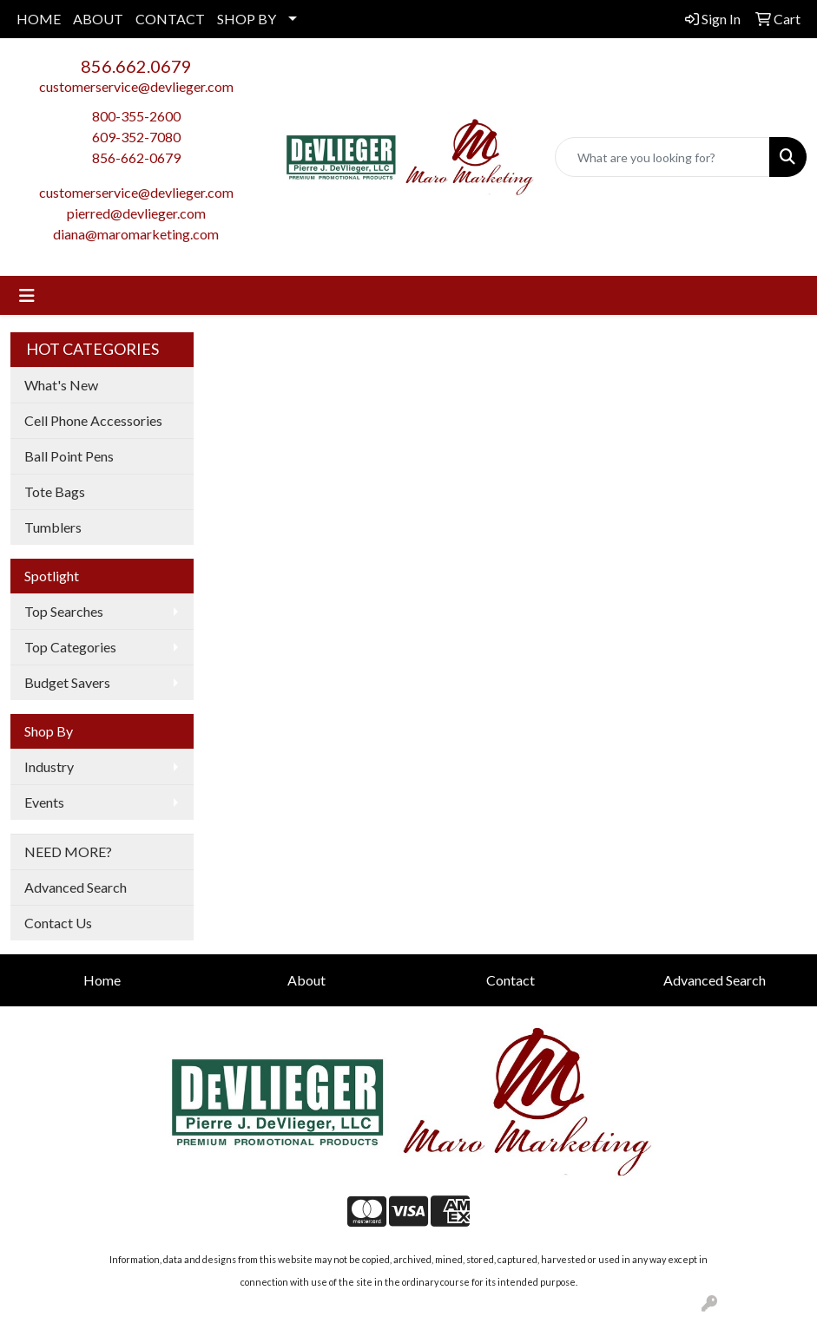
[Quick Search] (662, 157)
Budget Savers (67, 682)
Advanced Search (75, 887)
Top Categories (70, 647)
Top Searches (63, 611)
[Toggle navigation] (27, 295)
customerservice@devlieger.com (136, 86)
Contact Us (58, 922)
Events (44, 802)
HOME (38, 18)
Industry (49, 766)
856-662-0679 (136, 157)
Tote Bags (54, 491)
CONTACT (170, 18)
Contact (510, 980)
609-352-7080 (136, 136)
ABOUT (98, 18)
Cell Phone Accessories (93, 420)
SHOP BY (246, 18)
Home (102, 980)
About (306, 980)
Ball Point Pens (69, 456)
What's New (61, 385)
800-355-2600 (136, 116)
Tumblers (53, 527)
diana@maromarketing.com (136, 234)
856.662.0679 (136, 66)
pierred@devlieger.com (136, 213)
